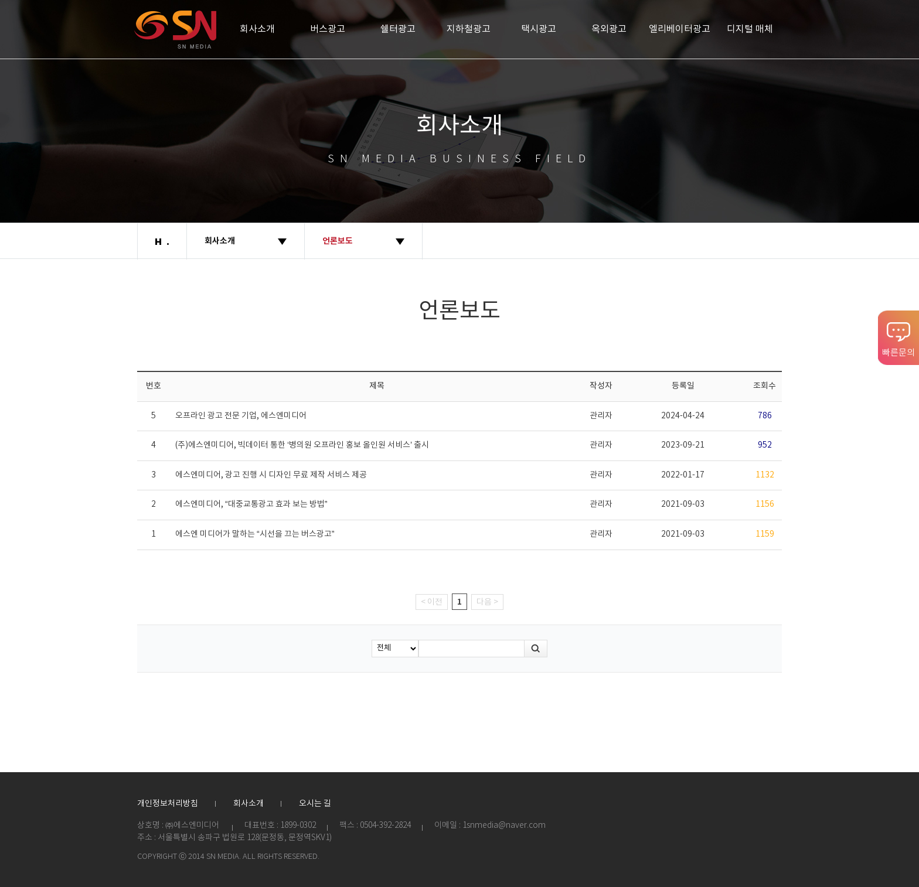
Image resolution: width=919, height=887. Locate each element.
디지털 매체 (750, 29)
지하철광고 (469, 29)
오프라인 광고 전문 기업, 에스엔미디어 (241, 416)
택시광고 (538, 29)
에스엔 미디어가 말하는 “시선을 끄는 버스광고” (254, 534)
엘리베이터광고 (679, 29)
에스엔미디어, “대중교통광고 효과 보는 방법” (251, 504)
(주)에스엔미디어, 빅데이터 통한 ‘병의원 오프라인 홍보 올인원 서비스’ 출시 (302, 445)
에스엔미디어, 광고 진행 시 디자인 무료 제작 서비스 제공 (271, 475)
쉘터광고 (398, 29)
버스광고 (327, 29)
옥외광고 (609, 29)
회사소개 (257, 29)
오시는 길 (315, 803)
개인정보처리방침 (167, 803)
